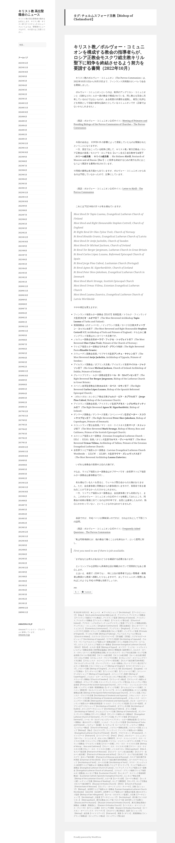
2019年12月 (23, 326)
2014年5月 (22, 509)
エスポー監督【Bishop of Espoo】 (104, 647)
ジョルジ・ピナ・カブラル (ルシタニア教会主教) (106, 676)
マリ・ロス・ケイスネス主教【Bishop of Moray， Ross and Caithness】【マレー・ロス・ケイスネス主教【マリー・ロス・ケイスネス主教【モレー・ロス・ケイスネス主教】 (110, 746)
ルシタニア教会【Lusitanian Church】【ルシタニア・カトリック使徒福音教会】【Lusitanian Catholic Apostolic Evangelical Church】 (110, 774)
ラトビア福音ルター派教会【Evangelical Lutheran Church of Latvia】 (110, 766)
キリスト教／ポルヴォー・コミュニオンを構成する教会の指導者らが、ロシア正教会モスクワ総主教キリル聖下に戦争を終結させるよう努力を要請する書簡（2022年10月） (109, 57)
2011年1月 (22, 603)
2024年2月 (22, 134)
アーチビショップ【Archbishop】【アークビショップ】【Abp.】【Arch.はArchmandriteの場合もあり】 (110, 613)
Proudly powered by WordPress (87, 837)
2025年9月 (22, 76)
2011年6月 (22, 581)
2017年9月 (22, 420)
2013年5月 (22, 527)
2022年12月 (23, 192)
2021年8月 (22, 250)
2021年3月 (22, 273)
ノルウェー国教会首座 (118, 727)
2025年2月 (22, 94)
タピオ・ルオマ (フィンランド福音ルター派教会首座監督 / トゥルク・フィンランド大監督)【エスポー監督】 (110, 702)
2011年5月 (22, 585)
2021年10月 (23, 241)
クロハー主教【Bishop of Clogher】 (93, 668)
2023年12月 (23, 143)
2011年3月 (22, 594)
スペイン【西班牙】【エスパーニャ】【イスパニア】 (110, 688)
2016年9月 (22, 460)
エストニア (82, 644)
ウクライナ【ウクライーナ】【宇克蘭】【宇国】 (111, 636)
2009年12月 (23, 608)
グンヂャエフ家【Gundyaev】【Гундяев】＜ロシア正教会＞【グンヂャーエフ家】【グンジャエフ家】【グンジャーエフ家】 (110, 670)
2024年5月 (22, 121)
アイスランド (123, 615)
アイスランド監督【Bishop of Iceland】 (119, 617)
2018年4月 (22, 393)
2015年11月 (23, 487)
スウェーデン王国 (90, 682)
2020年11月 (23, 290)
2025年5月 (22, 81)
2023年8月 (22, 161)
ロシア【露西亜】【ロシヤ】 (123, 781)
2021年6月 (22, 259)
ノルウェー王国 (134, 727)
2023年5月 (22, 174)
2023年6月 (22, 170)
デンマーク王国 (107, 717)
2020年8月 (22, 304)
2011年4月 (22, 590)
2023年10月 (23, 152)
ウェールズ (121, 634)
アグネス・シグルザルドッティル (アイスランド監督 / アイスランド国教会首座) (114, 623)
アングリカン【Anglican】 (120, 628)
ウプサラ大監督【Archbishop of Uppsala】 (124, 639)
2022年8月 (22, 210)
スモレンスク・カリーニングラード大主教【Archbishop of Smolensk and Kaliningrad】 (110, 696)
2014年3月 (22, 518)
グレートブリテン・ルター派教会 (109, 663)
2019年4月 (22, 357)
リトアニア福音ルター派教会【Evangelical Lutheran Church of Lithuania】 (110, 769)
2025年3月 (22, 90)
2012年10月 (23, 541)
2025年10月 (23, 72)
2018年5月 (22, 389)
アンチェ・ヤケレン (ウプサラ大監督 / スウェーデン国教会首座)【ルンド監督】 (110, 629)
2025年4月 (22, 85)
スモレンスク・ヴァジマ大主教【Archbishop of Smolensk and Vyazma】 (110, 694)
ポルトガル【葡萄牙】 (107, 738)
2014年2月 (22, 523)
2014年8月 (22, 500)
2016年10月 (23, 456)
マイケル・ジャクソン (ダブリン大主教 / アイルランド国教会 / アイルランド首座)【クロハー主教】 (110, 742)
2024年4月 (22, 125)
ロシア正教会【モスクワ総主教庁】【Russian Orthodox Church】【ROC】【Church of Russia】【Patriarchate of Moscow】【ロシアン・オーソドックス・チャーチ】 (110, 784)
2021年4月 (22, 268)
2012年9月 (22, 545)
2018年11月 (23, 371)
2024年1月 (22, 139)
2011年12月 (23, 567)
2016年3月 (22, 474)
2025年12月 (23, 63)
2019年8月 (22, 340)
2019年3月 (22, 362)
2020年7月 (22, 308)
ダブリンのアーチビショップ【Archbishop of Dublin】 (110, 704)
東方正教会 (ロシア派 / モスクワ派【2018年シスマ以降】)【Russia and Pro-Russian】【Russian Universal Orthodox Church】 (108, 801)
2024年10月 (23, 112)
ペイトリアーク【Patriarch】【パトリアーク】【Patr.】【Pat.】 (110, 734)
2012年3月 (22, 558)
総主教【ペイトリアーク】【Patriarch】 (100, 813)
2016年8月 (22, 465)
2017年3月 (22, 433)
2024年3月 (22, 130)
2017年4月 (22, 429)
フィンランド (111, 730)
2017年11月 (23, 416)
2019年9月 (22, 335)
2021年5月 (22, 264)
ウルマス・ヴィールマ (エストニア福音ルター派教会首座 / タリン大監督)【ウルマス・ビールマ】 (110, 642)
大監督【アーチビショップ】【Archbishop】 (113, 797)
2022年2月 (22, 232)
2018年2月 (22, 402)
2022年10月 (23, 201)
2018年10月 (23, 375)
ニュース (96, 612)
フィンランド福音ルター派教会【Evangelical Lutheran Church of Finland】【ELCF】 (108, 731)
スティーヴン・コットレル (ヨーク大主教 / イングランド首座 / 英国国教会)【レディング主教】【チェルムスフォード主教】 (110, 686)
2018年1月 (22, 407)
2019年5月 (22, 353)
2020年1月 (22, 322)
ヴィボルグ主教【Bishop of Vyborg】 (100, 634)
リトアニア (119, 768)
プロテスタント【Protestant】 (131, 733)
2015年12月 (23, 483)
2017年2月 (22, 438)
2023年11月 (23, 148)
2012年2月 (22, 563)
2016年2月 (22, 478)
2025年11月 (23, 67)
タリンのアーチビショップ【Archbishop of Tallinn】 (103, 709)
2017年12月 (23, 411)
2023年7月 (22, 165)
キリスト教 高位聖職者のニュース (31, 13)
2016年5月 (22, 469)
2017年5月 (22, 424)
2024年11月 (23, 107)
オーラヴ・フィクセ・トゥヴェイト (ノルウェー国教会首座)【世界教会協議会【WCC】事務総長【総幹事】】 (110, 648)
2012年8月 (22, 549)
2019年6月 (22, 349)
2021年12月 (23, 237)
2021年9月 (22, 246)
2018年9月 (22, 380)
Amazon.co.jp (24, 635)
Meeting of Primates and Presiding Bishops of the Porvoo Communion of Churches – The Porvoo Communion (110, 124)
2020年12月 (23, 286)
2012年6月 (22, 554)
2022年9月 (22, 206)
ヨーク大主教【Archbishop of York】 (113, 762)
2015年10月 (23, 491)
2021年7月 (22, 255)
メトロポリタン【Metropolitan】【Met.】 (129, 749)
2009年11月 (23, 612)
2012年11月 (23, 536)
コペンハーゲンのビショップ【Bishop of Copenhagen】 (110, 672)
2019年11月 (23, 331)
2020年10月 (23, 295)
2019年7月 (22, 344)
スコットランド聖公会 (121, 682)
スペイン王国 (134, 693)
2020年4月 (22, 313)
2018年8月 (22, 384)
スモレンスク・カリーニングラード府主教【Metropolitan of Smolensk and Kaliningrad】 (110, 699)
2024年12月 (23, 103)
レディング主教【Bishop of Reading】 (95, 781)
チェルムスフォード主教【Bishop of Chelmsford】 (117, 711)
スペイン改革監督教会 (124, 690)
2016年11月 (23, 451)
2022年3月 (22, 228)
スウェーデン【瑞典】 (136, 676)
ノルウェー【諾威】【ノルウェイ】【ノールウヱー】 (107, 725)
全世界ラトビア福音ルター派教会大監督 (119, 792)
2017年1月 (22, 442)
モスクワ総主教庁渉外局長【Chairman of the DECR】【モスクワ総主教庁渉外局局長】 (110, 758)
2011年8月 (22, 576)
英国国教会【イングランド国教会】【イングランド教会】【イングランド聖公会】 (110, 814)
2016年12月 (23, 447)
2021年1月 (22, 282)
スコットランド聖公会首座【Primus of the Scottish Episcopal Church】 (110, 683)
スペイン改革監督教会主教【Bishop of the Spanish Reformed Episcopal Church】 (110, 691)
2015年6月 (22, 496)
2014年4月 (22, 514)
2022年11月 (23, 197)
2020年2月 (22, 317)
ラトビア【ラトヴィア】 (120, 765)
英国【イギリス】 (125, 813)
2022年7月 (22, 215)
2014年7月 (22, 505)
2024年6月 (22, 116)
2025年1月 (22, 98)
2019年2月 (22, 366)
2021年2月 (22, 277)
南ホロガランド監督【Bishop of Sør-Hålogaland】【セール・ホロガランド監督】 (110, 793)
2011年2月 (22, 599)
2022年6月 (22, 219)
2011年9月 (22, 572)
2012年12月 (23, 532)
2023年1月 (22, 188)
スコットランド (105, 682)
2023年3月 (22, 183)
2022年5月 (22, 224)
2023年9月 (22, 157)
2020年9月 (22, 299)
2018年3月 (22, 398)
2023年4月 (22, 179)
